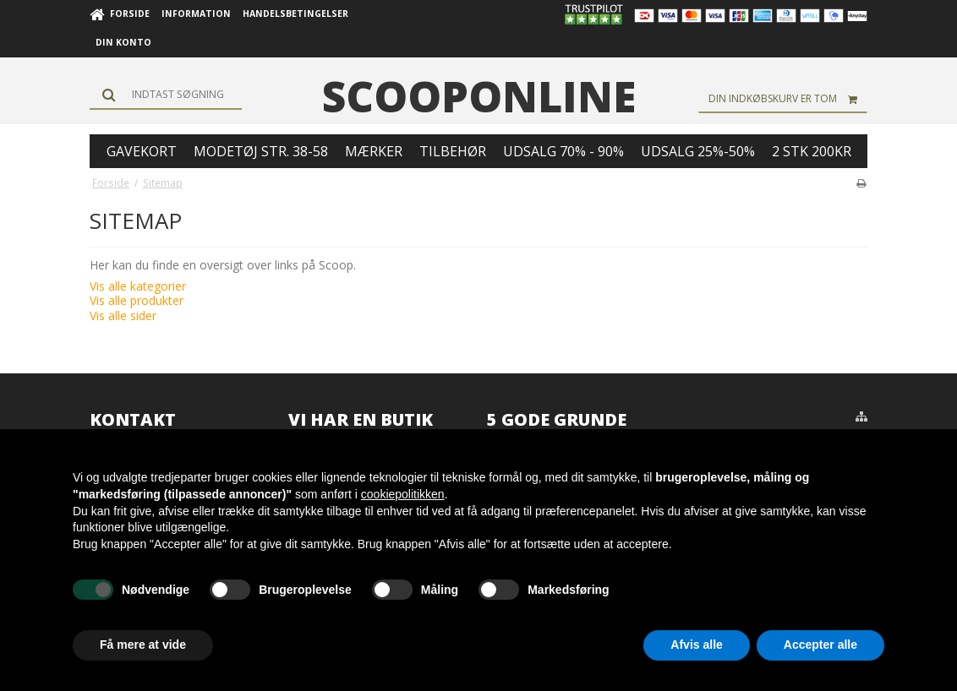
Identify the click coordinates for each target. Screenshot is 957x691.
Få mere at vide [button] (143, 644)
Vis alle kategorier (138, 286)
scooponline (479, 96)
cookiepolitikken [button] (403, 494)
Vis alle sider (123, 315)
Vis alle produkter (136, 300)
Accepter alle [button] (820, 644)
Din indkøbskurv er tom (787, 99)
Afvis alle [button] (696, 644)
